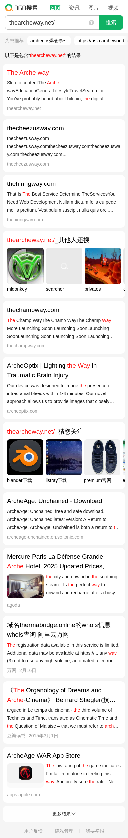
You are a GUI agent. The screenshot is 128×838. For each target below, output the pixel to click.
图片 (93, 8)
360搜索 (23, 7)
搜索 (111, 22)
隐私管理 (64, 831)
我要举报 (95, 831)
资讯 (74, 8)
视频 (113, 8)
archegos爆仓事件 (49, 40)
